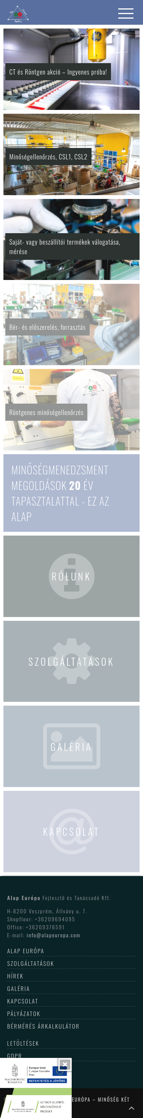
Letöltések (23, 1043)
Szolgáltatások (72, 661)
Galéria (71, 746)
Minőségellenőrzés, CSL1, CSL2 (48, 156)
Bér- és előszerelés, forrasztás (47, 327)
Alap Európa (26, 950)
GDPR (14, 1055)
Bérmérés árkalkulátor (43, 1026)
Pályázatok (23, 1013)
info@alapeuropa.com (53, 935)
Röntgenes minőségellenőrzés (46, 412)
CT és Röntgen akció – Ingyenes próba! (58, 71)
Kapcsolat (71, 831)
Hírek (15, 976)
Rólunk (71, 576)
